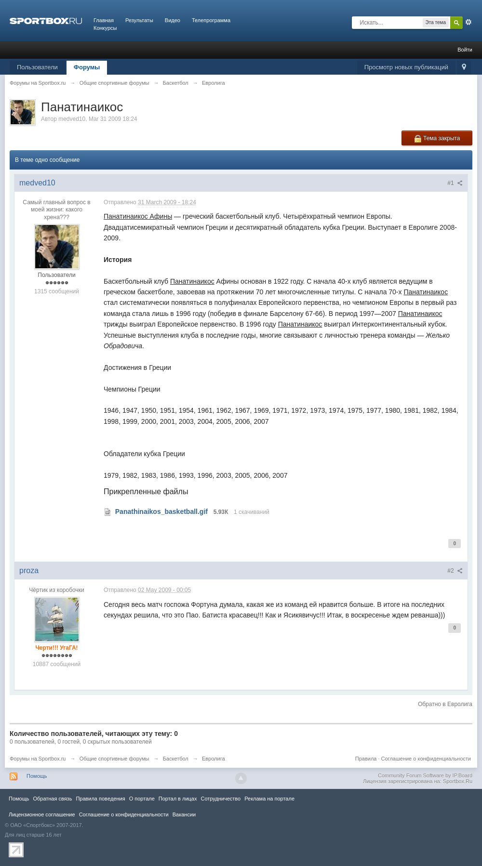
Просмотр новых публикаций (406, 67)
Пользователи (37, 67)
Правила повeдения (100, 798)
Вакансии (184, 814)
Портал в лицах (178, 798)
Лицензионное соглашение (42, 814)
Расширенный (468, 22)
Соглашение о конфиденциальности (426, 758)
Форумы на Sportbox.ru (38, 758)
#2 (455, 570)
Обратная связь (52, 798)
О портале (142, 798)
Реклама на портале (269, 798)
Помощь (37, 776)
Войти (464, 49)
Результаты (139, 20)
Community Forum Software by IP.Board (425, 775)
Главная (104, 20)
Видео (172, 20)
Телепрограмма (211, 20)
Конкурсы (105, 28)
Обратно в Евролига (445, 704)
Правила (366, 758)
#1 (455, 183)
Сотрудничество (221, 798)
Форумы (87, 67)
